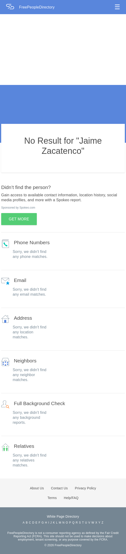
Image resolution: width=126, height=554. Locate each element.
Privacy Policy (85, 488)
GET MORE (19, 219)
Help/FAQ (71, 498)
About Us (37, 488)
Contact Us (59, 488)
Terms (52, 498)
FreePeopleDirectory (37, 7)
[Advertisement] (63, 50)
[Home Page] (12, 7)
